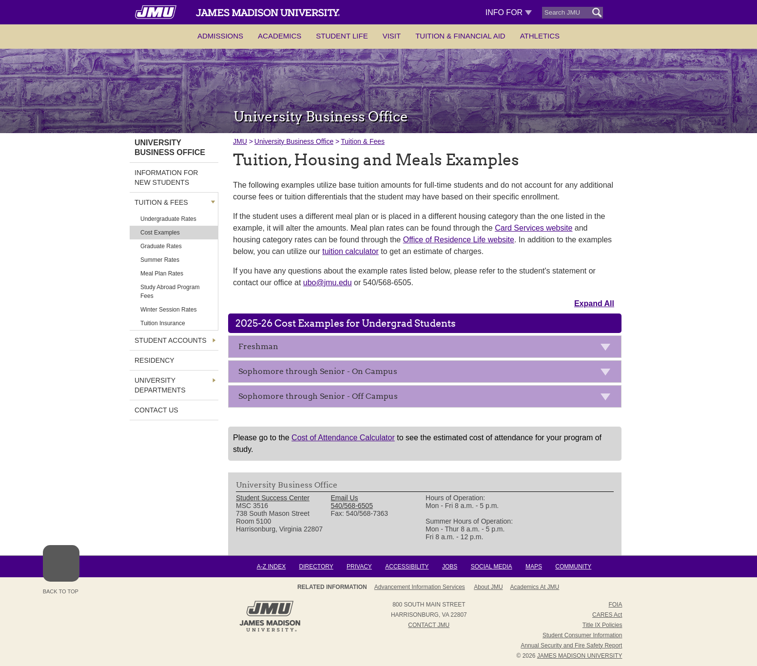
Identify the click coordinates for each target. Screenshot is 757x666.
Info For (508, 12)
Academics (279, 36)
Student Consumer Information (582, 635)
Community (573, 566)
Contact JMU (428, 625)
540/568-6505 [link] (352, 505)
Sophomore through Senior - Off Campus (427, 398)
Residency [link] (155, 360)
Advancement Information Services (419, 587)
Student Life (342, 36)
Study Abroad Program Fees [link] (169, 291)
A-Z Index (271, 566)
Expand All (594, 303)
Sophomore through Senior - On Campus (427, 373)
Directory (316, 566)
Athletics (540, 36)
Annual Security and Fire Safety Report (571, 645)
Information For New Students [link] (166, 177)
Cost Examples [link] (160, 232)
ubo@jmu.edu (327, 282)
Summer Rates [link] (159, 259)
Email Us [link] (344, 498)
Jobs (449, 566)
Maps (533, 566)
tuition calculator (350, 251)
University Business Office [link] (170, 147)
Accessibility (406, 566)
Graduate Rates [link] (161, 246)
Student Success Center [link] (273, 498)
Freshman (427, 348)
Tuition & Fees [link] (161, 202)
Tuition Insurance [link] (162, 323)
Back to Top (61, 569)
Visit (392, 36)
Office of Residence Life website (458, 239)
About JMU (488, 587)
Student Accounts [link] (171, 340)
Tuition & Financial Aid (460, 36)
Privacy (359, 566)
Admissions (220, 36)
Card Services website (533, 228)
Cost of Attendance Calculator (343, 437)
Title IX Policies (602, 625)
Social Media (491, 566)
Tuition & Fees (363, 141)
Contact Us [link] (156, 410)
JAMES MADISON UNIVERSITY (579, 655)
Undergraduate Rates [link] (168, 218)
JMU (240, 141)
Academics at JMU (535, 587)
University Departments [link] (160, 385)
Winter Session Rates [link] (168, 309)
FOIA (615, 604)
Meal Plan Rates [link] (161, 273)
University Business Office (293, 141)
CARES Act (607, 614)
